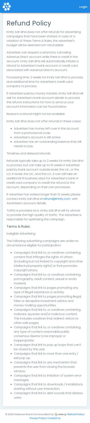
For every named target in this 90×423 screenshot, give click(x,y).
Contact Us (53, 418)
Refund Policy (76, 414)
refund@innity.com (56, 199)
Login (83, 7)
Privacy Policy (38, 418)
